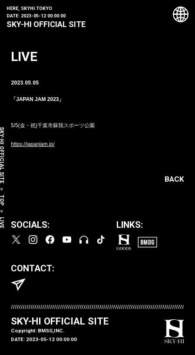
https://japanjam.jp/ (33, 144)
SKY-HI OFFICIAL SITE (46, 24)
